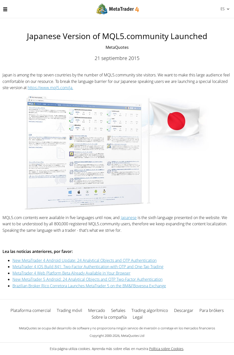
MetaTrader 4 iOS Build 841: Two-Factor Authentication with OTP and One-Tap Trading (87, 266)
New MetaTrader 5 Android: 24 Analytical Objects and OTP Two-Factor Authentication (87, 279)
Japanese (129, 217)
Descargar (183, 310)
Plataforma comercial (30, 310)
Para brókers (211, 310)
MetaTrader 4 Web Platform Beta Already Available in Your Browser (71, 273)
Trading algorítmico (149, 310)
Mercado (96, 310)
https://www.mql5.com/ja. (50, 87)
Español (222, 8)
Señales (118, 310)
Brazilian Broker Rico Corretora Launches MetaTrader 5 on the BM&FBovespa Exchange (89, 286)
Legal (138, 317)
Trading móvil (69, 310)
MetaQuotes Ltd (132, 335)
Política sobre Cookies (166, 348)
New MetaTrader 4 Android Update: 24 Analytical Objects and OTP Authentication (84, 260)
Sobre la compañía (109, 317)
